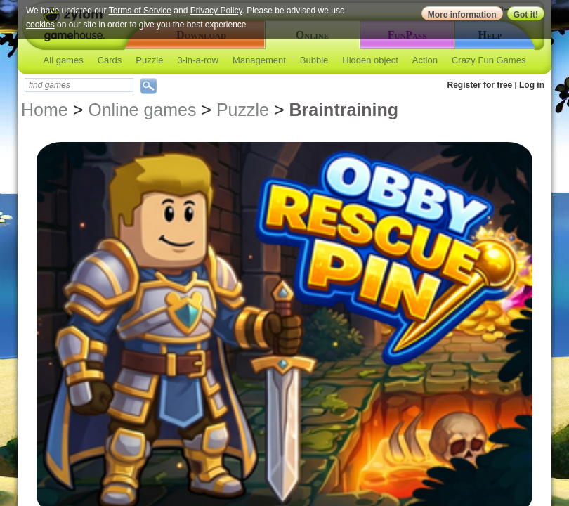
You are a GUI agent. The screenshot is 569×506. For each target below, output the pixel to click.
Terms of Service (140, 10)
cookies (40, 25)
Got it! (526, 15)
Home (44, 109)
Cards (110, 60)
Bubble (314, 60)
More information (462, 15)
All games (64, 60)
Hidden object (370, 60)
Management (259, 60)
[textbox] (79, 85)
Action (425, 60)
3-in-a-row (197, 60)
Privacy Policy (216, 10)
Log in (531, 85)
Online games (142, 109)
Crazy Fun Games (488, 60)
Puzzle (149, 60)
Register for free (480, 85)
